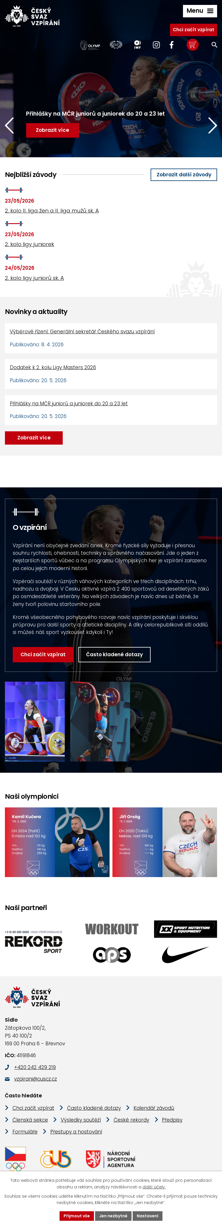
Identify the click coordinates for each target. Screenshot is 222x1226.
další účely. (154, 1187)
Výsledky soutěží (81, 1119)
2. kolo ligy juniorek (29, 244)
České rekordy (131, 1119)
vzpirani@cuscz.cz (35, 1078)
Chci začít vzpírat (193, 30)
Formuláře (25, 1131)
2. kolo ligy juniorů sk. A (34, 278)
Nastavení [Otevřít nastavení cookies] (147, 1216)
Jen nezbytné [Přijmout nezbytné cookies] (113, 1216)
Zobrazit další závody (184, 174)
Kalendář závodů (154, 1108)
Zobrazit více (34, 437)
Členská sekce (30, 1119)
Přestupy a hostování (76, 1131)
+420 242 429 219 (35, 1067)
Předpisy (172, 1119)
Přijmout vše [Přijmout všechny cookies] (77, 1216)
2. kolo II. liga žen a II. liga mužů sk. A (52, 210)
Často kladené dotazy (114, 654)
